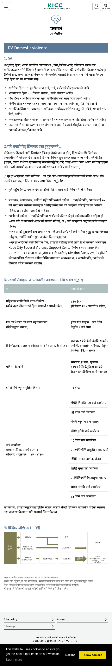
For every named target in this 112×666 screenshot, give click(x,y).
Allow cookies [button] (93, 654)
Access (61, 619)
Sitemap (9, 626)
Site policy (10, 619)
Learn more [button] (14, 659)
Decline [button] (70, 654)
